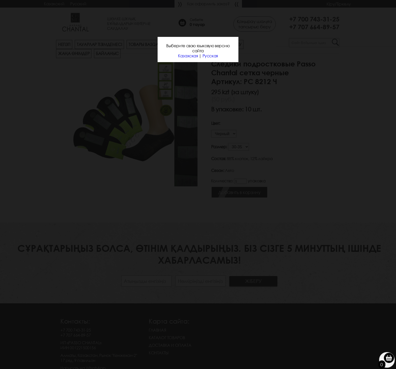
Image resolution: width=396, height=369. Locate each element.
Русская (210, 55)
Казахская (188, 55)
